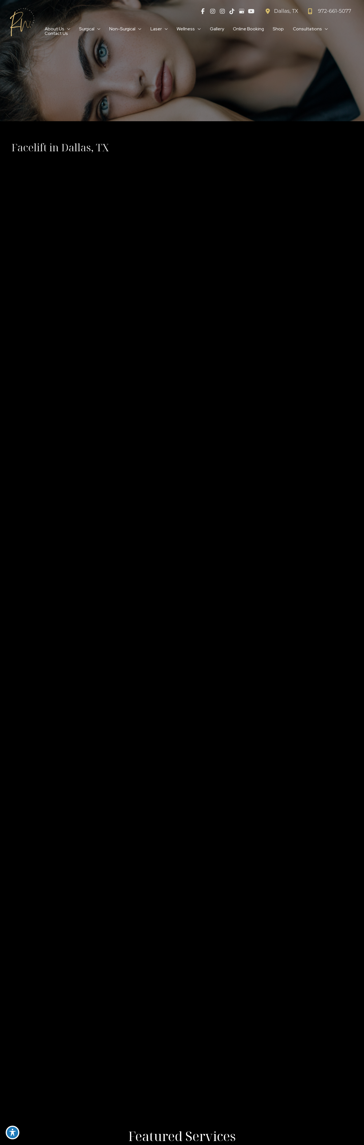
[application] (68, 29)
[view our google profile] (241, 11)
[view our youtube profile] (251, 11)
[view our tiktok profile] (232, 11)
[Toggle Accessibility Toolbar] (12, 1132)
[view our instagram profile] (212, 11)
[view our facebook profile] (203, 11)
